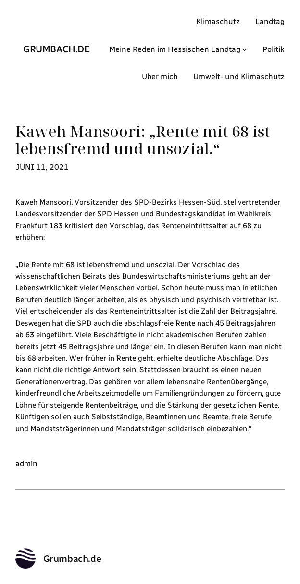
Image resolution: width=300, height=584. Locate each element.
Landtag (270, 21)
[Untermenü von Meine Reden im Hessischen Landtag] (244, 49)
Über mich (160, 76)
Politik (273, 49)
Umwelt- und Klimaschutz (239, 76)
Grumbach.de (56, 49)
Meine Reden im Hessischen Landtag (174, 49)
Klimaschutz (218, 21)
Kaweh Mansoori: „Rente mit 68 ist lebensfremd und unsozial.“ (142, 140)
